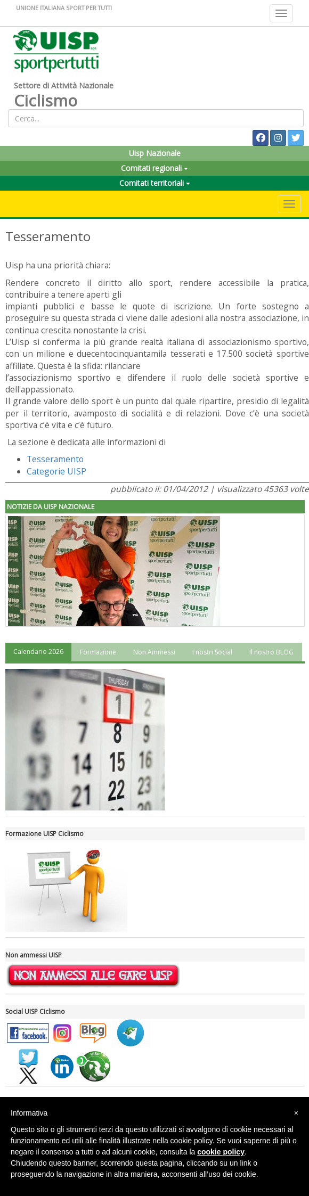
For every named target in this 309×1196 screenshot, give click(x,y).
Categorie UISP (56, 471)
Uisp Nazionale (155, 153)
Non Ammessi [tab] (154, 652)
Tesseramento (55, 459)
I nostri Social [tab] (212, 652)
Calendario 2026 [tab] (38, 651)
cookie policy (221, 1152)
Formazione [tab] (98, 652)
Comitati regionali (154, 168)
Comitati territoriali (154, 183)
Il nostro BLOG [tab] (271, 652)
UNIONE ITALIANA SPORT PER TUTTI (64, 8)
